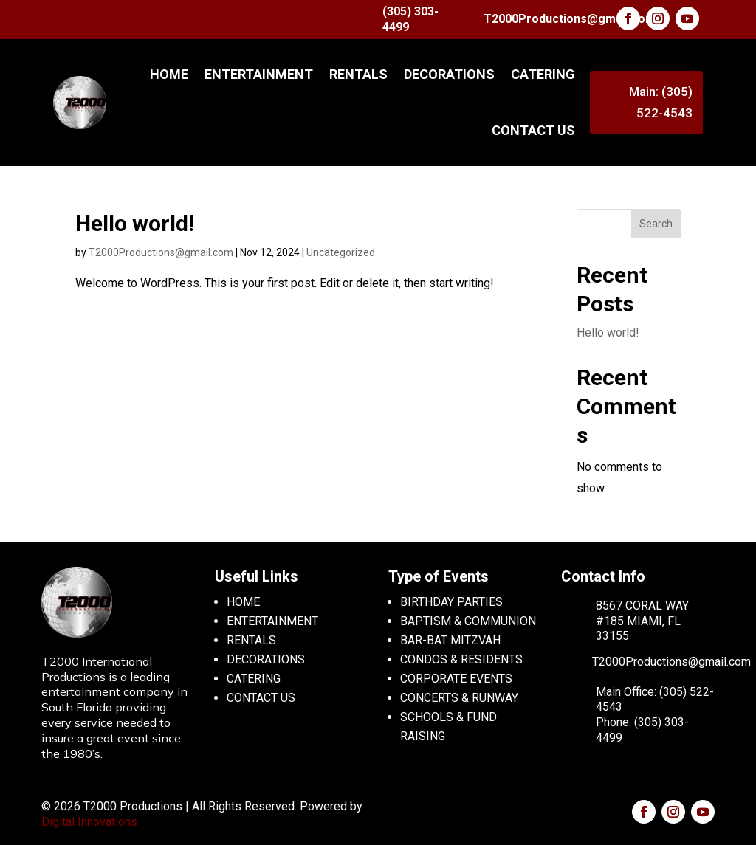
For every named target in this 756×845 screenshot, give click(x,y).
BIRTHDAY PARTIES (451, 602)
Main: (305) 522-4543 (661, 102)
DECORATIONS (449, 74)
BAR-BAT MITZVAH (450, 640)
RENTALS (358, 74)
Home (169, 74)
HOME (243, 602)
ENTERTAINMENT (259, 74)
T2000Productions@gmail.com (570, 19)
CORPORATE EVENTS (456, 679)
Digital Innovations (89, 822)
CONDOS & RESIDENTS (461, 659)
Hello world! (134, 223)
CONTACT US (533, 130)
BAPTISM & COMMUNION (468, 621)
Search (656, 224)
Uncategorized (340, 252)
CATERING (543, 74)
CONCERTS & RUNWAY (459, 698)
